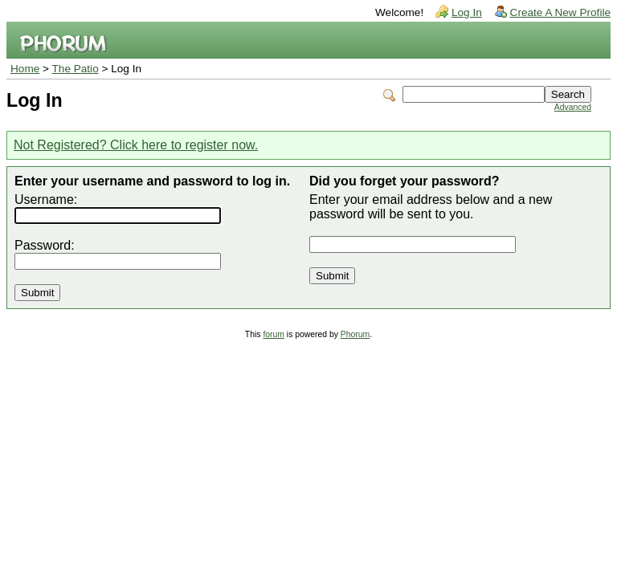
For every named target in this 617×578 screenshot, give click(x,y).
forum (273, 334)
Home (24, 69)
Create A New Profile (560, 12)
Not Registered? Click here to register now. (136, 145)
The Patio (75, 69)
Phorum (355, 334)
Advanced (572, 107)
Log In (467, 12)
